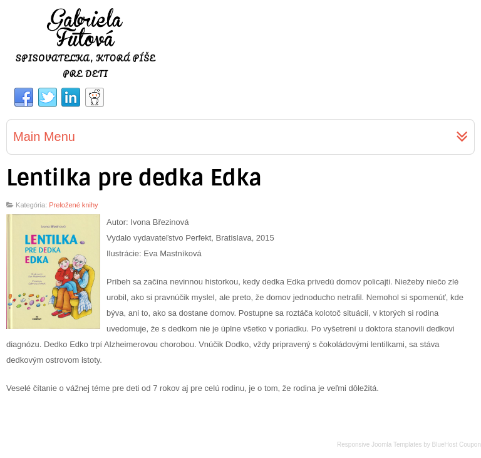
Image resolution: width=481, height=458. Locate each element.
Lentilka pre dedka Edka (134, 178)
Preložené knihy (73, 205)
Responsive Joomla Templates (379, 444)
